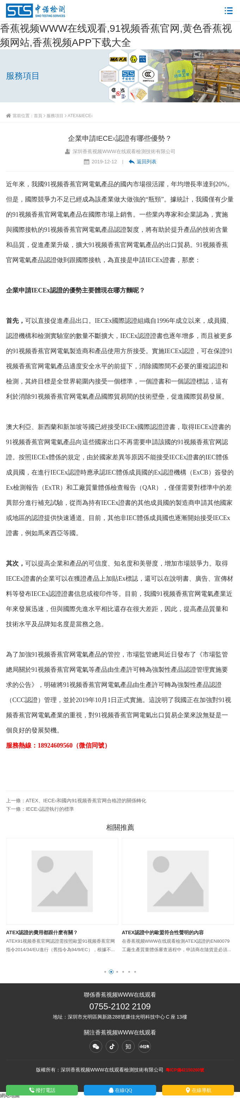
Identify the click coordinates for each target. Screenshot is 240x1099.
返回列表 (142, 161)
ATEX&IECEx (80, 116)
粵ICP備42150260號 (185, 1070)
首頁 (38, 116)
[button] (105, 972)
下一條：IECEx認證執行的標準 (40, 809)
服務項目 (55, 116)
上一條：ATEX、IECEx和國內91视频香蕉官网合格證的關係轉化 (76, 800)
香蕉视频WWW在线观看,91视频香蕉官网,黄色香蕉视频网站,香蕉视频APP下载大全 (116, 35)
